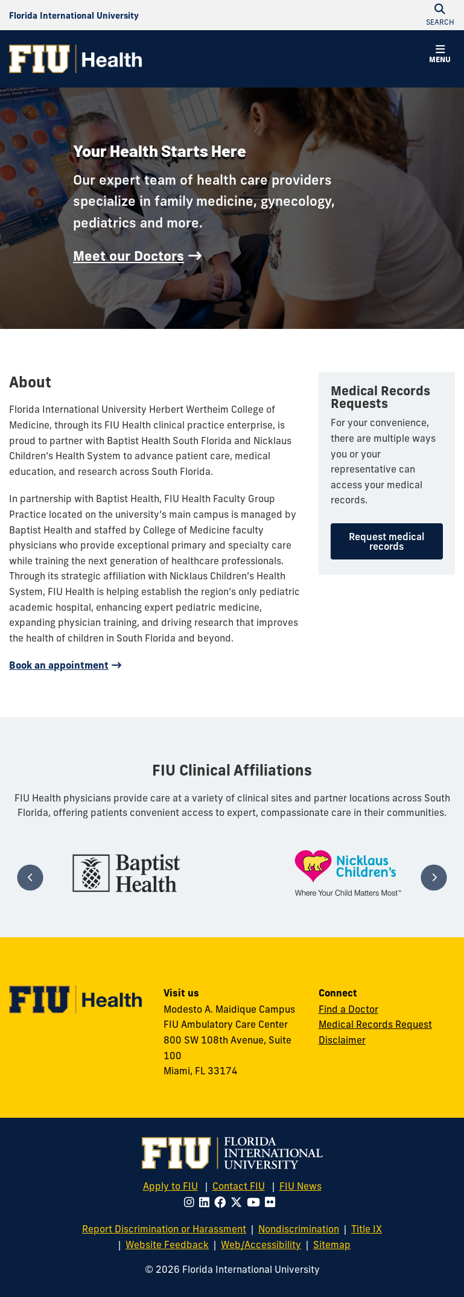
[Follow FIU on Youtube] (256, 1202)
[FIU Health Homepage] (75, 59)
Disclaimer (342, 1040)
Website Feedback (167, 1244)
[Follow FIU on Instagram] (191, 1202)
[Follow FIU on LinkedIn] (206, 1202)
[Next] (434, 877)
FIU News (300, 1186)
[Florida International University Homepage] (74, 15)
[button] (440, 55)
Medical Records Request (375, 1024)
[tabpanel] (126, 873)
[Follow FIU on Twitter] (238, 1202)
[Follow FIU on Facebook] (222, 1202)
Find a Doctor (348, 1009)
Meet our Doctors (128, 255)
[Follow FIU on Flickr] (272, 1202)
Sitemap (332, 1244)
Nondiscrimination (298, 1229)
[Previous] (30, 877)
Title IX (366, 1229)
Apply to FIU (170, 1186)
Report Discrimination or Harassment (164, 1229)
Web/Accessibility (261, 1244)
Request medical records (386, 541)
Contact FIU (238, 1186)
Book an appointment (59, 665)
